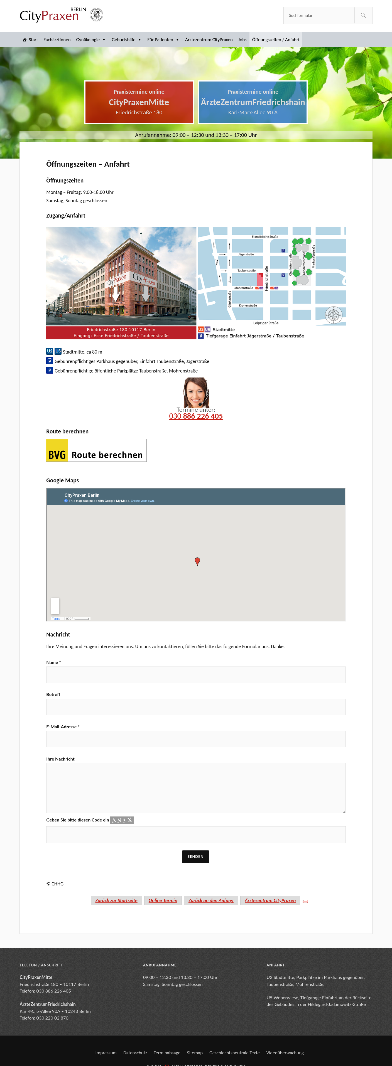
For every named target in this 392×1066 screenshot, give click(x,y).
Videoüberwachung (285, 1053)
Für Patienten (163, 40)
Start (33, 40)
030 (196, 416)
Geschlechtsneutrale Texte (234, 1053)
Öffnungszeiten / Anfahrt (276, 40)
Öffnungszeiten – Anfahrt (88, 164)
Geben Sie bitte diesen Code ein (89, 820)
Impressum (106, 1053)
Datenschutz (135, 1053)
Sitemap (195, 1053)
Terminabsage (167, 1053)
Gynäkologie (91, 40)
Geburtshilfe (127, 40)
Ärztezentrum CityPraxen (209, 40)
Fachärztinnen (56, 40)
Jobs (242, 40)
